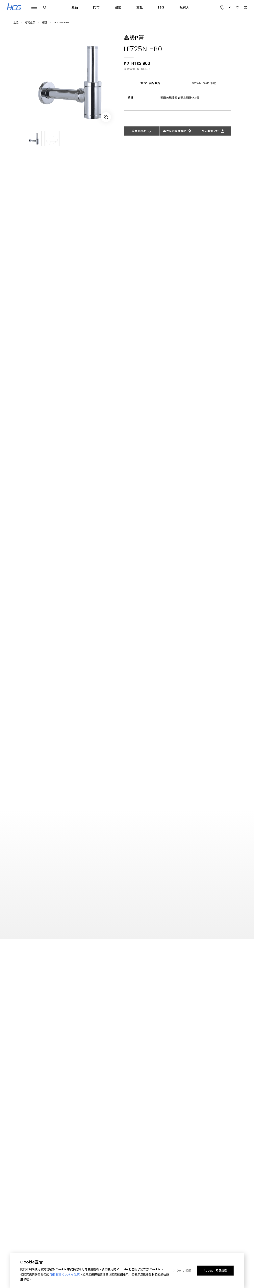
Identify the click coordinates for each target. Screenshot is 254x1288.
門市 (96, 7)
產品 (74, 7)
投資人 (185, 7)
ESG (161, 7)
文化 (139, 7)
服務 (118, 7)
